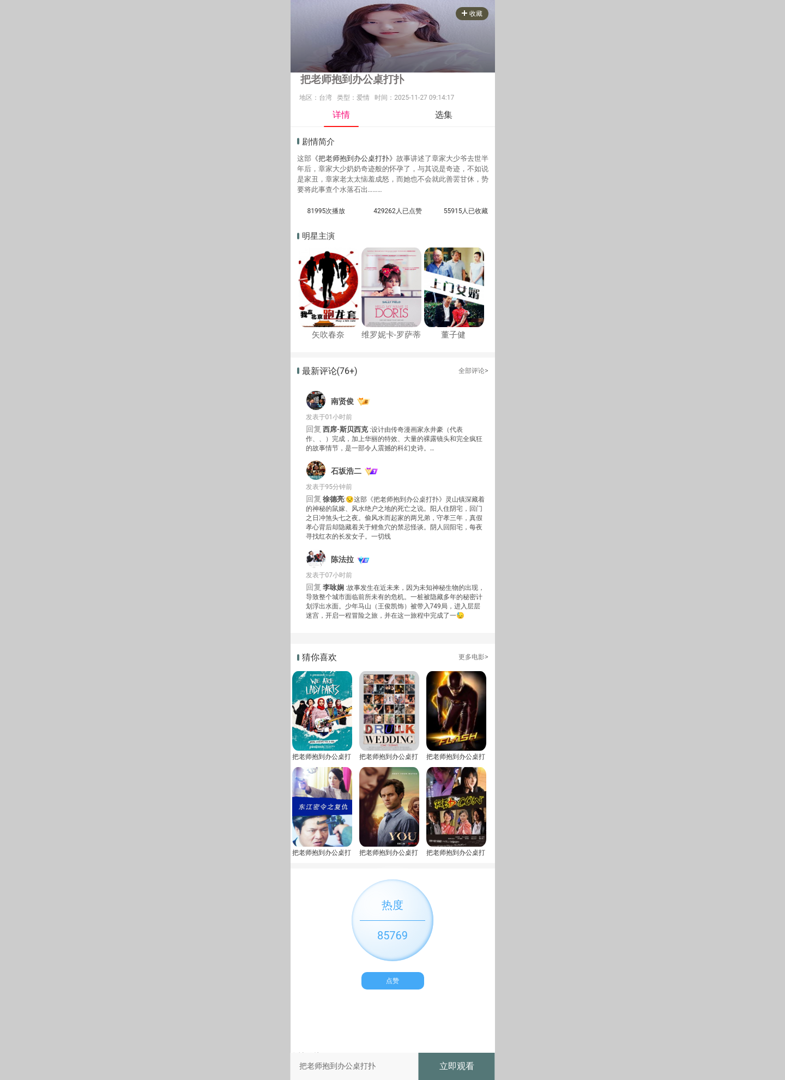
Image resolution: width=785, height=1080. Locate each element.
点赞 (392, 981)
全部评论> (473, 371)
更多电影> (473, 657)
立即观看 (456, 1066)
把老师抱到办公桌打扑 (321, 757)
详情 (341, 115)
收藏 (472, 13)
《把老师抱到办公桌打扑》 (353, 158)
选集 (443, 115)
